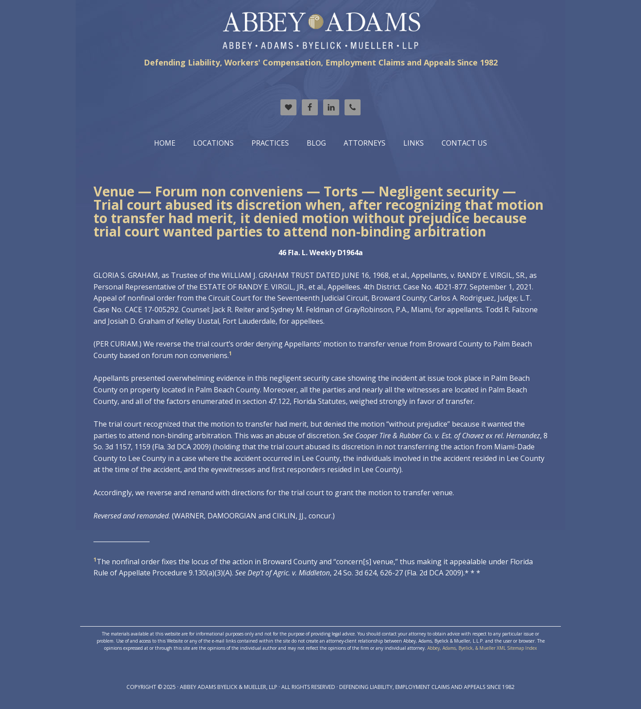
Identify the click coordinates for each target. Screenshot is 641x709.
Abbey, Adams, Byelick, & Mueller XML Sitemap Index (482, 648)
